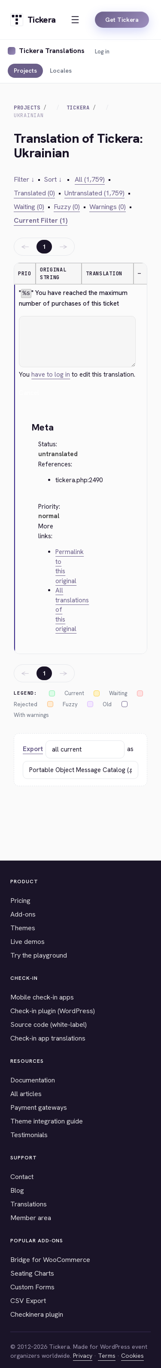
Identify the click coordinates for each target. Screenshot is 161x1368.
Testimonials (29, 1134)
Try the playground (38, 955)
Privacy (82, 1355)
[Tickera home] (32, 19)
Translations (28, 1204)
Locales (61, 70)
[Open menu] (75, 19)
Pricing (20, 900)
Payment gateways (38, 1107)
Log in (102, 51)
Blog (17, 1190)
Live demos (27, 941)
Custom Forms (32, 1286)
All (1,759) (90, 179)
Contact (21, 1176)
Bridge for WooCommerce (50, 1259)
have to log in (50, 374)
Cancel (29, 393)
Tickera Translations (52, 50)
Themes (22, 927)
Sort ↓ (53, 179)
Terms (106, 1355)
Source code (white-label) (48, 1024)
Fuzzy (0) (67, 206)
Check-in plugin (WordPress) (52, 1010)
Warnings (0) (107, 206)
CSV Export (28, 1300)
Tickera (78, 107)
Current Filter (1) (40, 220)
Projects (25, 70)
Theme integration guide (46, 1121)
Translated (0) (34, 193)
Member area (30, 1217)
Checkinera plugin (36, 1314)
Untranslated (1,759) (94, 193)
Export (33, 749)
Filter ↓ (24, 179)
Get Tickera (122, 20)
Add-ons (23, 914)
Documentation (32, 1080)
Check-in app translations (47, 1038)
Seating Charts (32, 1273)
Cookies (132, 1355)
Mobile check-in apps (42, 997)
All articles (26, 1093)
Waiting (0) (29, 206)
